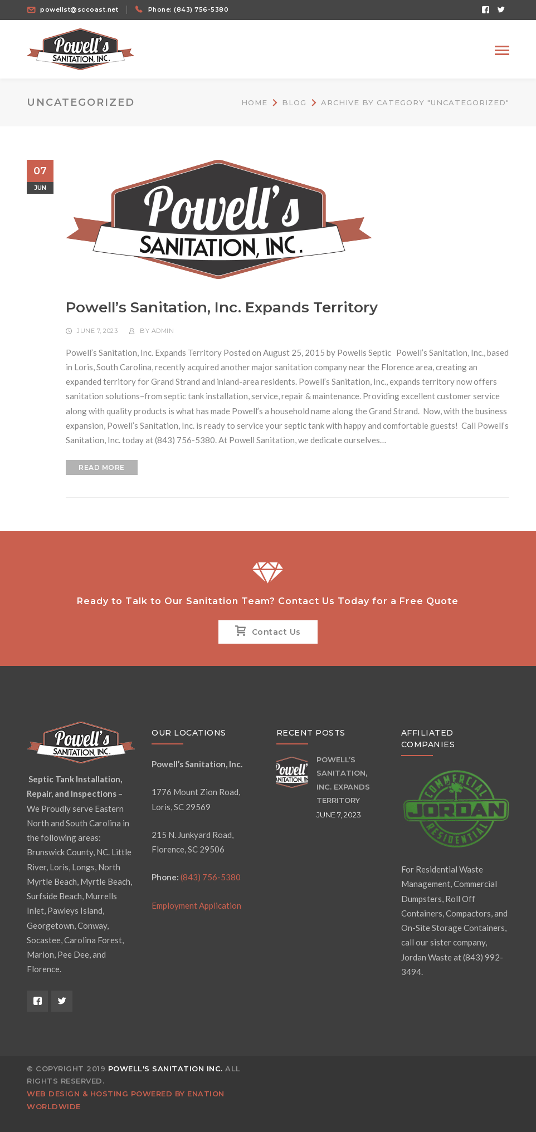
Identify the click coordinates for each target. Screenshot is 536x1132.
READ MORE (102, 467)
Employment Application (196, 905)
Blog (294, 102)
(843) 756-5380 (211, 877)
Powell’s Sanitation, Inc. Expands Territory (222, 307)
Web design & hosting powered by (107, 1093)
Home (254, 102)
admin (163, 331)
